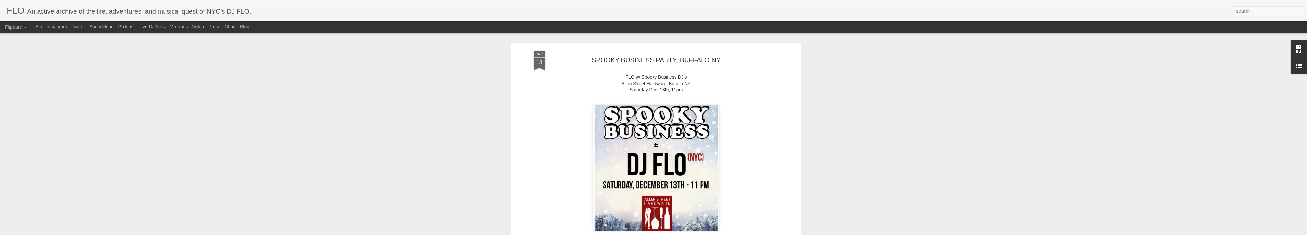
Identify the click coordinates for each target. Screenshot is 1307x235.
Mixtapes (179, 26)
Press (214, 26)
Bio (38, 26)
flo (689, 131)
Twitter (78, 26)
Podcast (126, 26)
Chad (230, 26)
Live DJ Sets (152, 26)
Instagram (56, 26)
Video (198, 26)
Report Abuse (681, 231)
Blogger (662, 231)
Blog (244, 26)
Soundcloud (102, 26)
